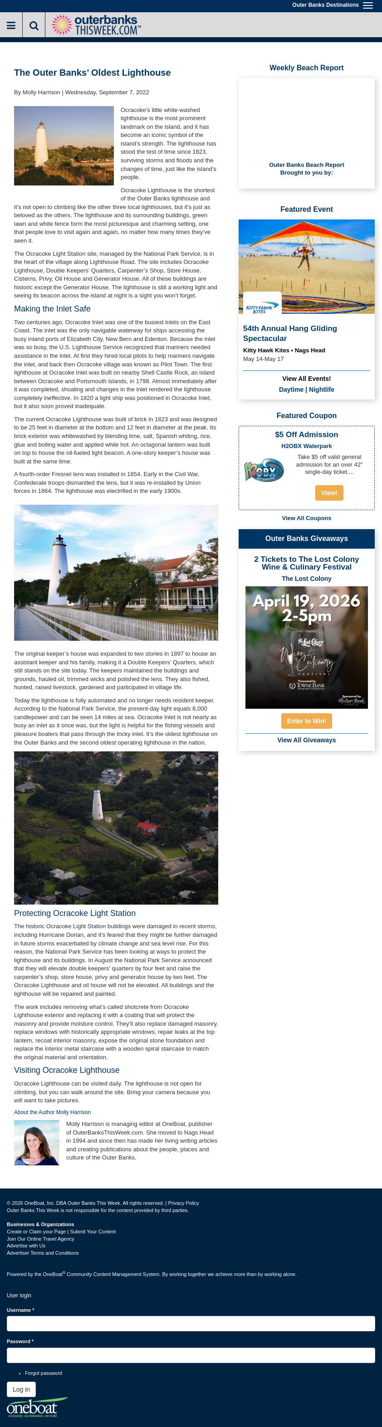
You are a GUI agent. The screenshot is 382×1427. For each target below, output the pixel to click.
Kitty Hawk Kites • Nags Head (284, 350)
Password (20, 1341)
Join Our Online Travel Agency (40, 1239)
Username (20, 1310)
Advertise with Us (26, 1245)
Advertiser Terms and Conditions (43, 1253)
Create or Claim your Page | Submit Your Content (61, 1231)
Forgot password (43, 1373)
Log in (21, 1389)
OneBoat (54, 1274)
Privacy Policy (183, 1203)
